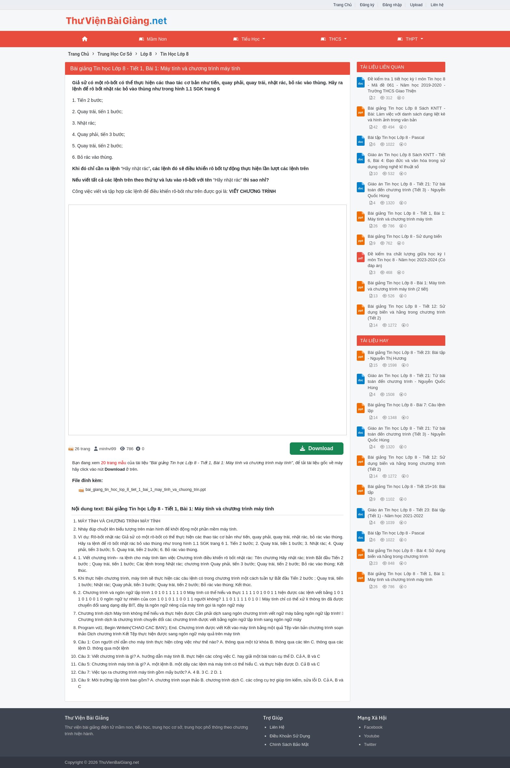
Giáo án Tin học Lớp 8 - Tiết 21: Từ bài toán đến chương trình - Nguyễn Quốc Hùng (407, 381)
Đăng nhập (392, 5)
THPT (407, 39)
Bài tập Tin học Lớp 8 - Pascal (396, 137)
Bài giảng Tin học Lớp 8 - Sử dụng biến (405, 236)
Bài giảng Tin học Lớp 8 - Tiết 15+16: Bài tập (407, 489)
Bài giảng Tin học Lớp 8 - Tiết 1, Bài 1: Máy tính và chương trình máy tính (407, 216)
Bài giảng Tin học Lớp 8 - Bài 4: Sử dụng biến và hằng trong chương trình (407, 553)
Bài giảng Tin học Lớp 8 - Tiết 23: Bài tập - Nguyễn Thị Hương (407, 355)
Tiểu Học (246, 39)
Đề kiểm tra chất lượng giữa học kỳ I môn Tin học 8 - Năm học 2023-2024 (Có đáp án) (407, 259)
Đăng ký (367, 5)
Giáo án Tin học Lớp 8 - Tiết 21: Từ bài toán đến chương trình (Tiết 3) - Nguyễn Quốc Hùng (407, 190)
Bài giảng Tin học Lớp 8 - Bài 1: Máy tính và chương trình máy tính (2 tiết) (407, 285)
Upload (416, 5)
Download (316, 448)
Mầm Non (153, 39)
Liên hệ (437, 5)
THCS (331, 39)
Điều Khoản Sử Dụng (290, 736)
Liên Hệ (277, 727)
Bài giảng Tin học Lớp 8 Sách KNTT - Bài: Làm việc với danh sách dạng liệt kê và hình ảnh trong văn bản (407, 114)
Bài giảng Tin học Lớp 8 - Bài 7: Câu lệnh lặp (407, 407)
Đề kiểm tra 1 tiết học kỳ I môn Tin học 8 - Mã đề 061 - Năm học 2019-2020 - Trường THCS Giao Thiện (407, 84)
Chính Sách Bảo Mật (289, 744)
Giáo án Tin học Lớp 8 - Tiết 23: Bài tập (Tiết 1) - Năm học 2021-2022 (407, 512)
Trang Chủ (342, 5)
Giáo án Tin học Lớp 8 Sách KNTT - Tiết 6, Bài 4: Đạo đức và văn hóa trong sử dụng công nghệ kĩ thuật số (407, 160)
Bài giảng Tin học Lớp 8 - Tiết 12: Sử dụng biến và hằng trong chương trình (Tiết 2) (407, 312)
